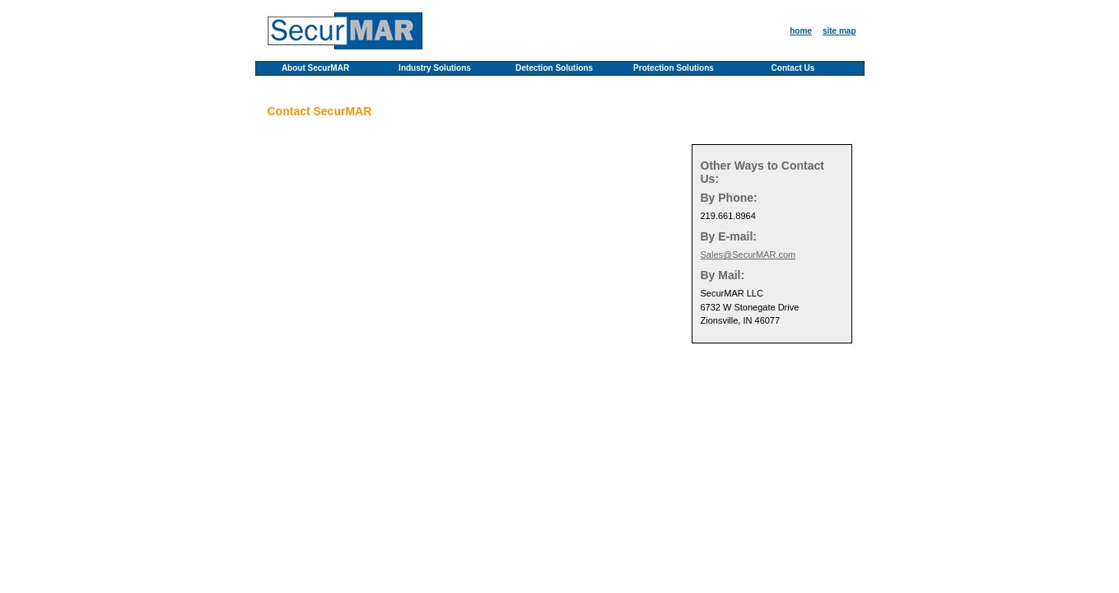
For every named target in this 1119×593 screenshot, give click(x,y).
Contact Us (793, 68)
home (801, 30)
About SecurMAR (315, 68)
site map (839, 30)
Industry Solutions (435, 68)
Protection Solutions (673, 68)
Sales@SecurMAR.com (748, 254)
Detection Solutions (554, 68)
